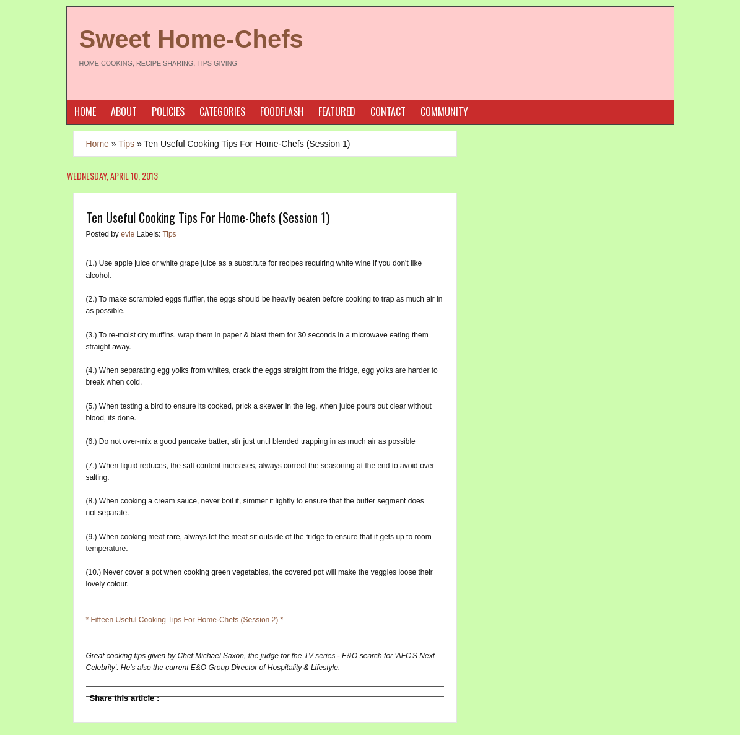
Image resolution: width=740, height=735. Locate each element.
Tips (126, 144)
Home (85, 111)
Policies (168, 111)
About (124, 111)
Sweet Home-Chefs (191, 39)
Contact (388, 111)
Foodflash (281, 111)
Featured (336, 111)
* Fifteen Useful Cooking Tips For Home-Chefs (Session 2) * (185, 619)
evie (128, 234)
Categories (222, 111)
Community (444, 111)
